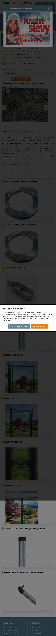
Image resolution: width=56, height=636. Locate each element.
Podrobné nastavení (20, 326)
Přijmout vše (38, 326)
